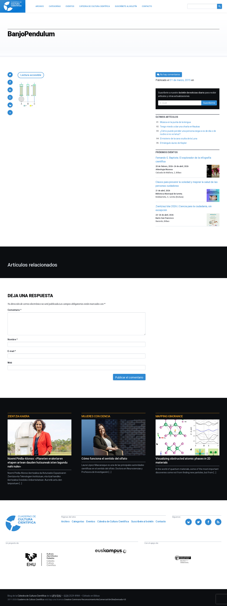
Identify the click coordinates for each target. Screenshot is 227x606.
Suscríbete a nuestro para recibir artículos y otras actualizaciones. (187, 94)
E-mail (12, 351)
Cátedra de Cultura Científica (113, 521)
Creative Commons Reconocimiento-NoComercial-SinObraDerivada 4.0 (95, 599)
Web (10, 362)
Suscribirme (209, 103)
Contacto (161, 521)
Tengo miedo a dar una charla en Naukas (180, 126)
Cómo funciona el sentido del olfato (104, 458)
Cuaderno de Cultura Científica (30, 599)
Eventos (90, 521)
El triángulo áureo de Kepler (173, 143)
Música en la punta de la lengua (175, 122)
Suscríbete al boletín (142, 521)
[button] (10, 74)
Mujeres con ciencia (95, 416)
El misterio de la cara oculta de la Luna (178, 138)
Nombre (12, 339)
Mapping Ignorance (169, 416)
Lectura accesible (30, 75)
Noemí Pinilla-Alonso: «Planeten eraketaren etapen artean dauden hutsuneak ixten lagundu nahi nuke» (37, 462)
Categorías (78, 521)
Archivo (65, 521)
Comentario (14, 310)
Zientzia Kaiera (18, 416)
